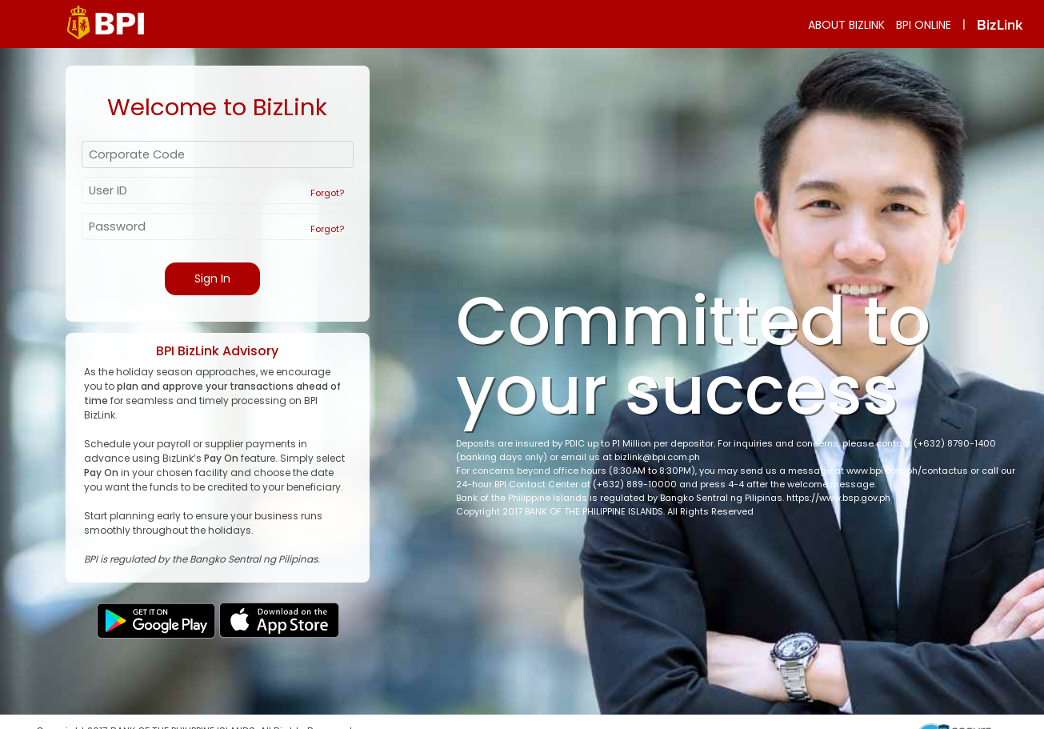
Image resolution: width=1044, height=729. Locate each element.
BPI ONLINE (923, 25)
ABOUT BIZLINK (846, 25)
